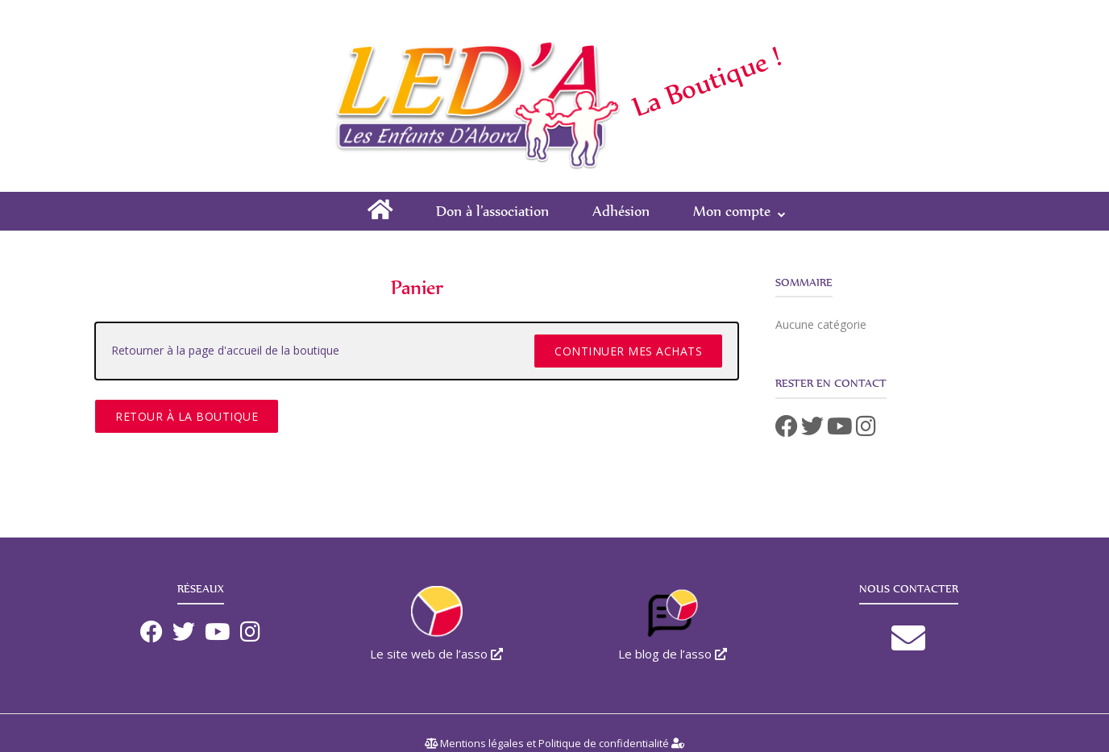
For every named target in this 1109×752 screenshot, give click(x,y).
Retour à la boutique (186, 416)
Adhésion (621, 211)
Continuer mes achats (628, 351)
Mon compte (731, 211)
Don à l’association (492, 211)
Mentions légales (482, 743)
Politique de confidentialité (603, 743)
